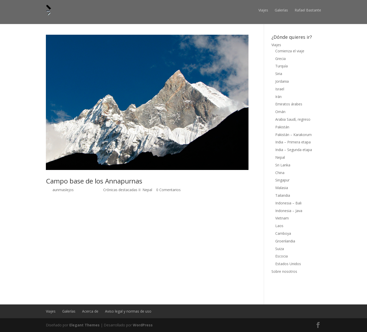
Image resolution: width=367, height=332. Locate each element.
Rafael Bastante (308, 10)
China (279, 172)
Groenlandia (285, 241)
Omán (280, 111)
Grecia (280, 58)
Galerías (281, 10)
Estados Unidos (288, 263)
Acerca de (90, 311)
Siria (278, 73)
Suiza (279, 248)
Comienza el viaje (289, 50)
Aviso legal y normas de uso (128, 311)
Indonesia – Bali (288, 203)
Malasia (281, 187)
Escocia (281, 256)
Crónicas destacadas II (121, 189)
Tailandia (282, 195)
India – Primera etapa (293, 142)
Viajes (263, 10)
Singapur (282, 180)
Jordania (282, 81)
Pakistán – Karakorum (293, 134)
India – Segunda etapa (293, 149)
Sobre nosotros (284, 271)
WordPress (143, 325)
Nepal (147, 189)
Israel (279, 89)
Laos (279, 225)
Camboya (283, 233)
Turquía (281, 66)
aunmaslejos (63, 189)
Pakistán (282, 127)
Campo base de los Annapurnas (94, 181)
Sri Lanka (282, 165)
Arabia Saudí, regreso (292, 119)
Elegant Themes (84, 325)
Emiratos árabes (288, 104)
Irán (278, 96)
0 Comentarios (168, 189)
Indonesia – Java (288, 210)
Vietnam (282, 218)
